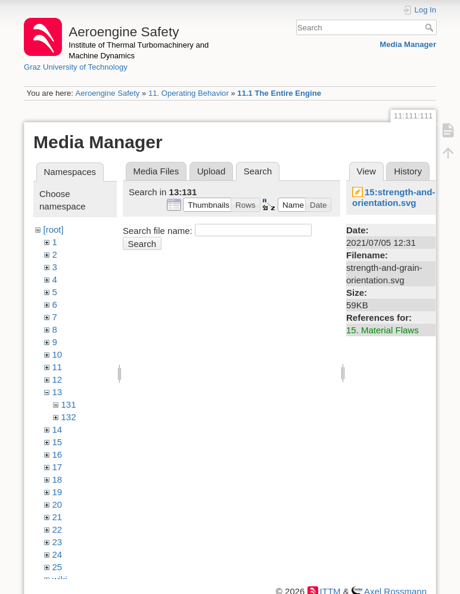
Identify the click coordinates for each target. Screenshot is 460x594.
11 (57, 367)
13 (57, 392)
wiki (59, 579)
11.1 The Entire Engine (279, 93)
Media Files (156, 171)
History (408, 171)
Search (430, 27)
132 (68, 417)
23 (57, 542)
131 (68, 404)
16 (57, 454)
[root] (53, 229)
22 (57, 529)
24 (57, 554)
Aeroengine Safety (107, 93)
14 (57, 429)
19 (57, 492)
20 (57, 504)
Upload (211, 171)
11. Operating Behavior (188, 93)
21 (57, 517)
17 (57, 467)
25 (57, 567)
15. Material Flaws (382, 330)
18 (57, 479)
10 (57, 354)
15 (57, 442)
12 (57, 379)
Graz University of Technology (76, 66)
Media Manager (408, 44)
